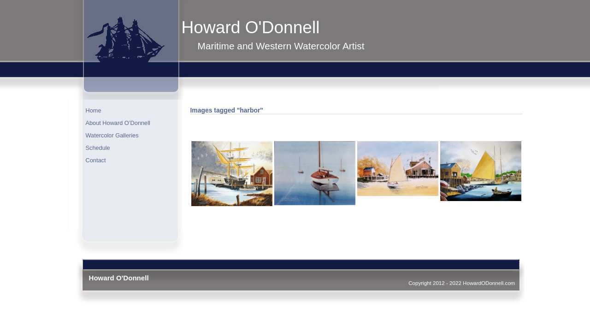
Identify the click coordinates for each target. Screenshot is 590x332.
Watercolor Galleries (112, 135)
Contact (96, 160)
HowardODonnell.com (489, 283)
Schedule (98, 147)
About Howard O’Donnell (118, 122)
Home (93, 110)
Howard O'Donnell (251, 27)
